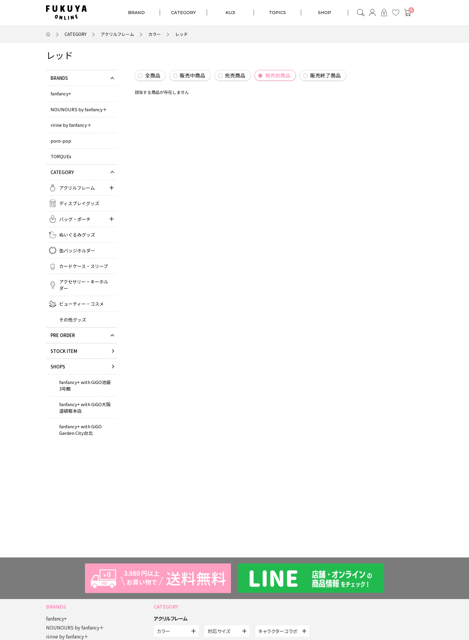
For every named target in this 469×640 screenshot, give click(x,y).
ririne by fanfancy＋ (71, 125)
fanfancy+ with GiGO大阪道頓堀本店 (85, 407)
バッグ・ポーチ (75, 219)
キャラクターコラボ (277, 631)
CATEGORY (183, 12)
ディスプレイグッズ (79, 203)
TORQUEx (61, 156)
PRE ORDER (63, 335)
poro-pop (61, 141)
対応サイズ (219, 631)
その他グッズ (72, 319)
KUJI (230, 12)
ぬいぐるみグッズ (77, 234)
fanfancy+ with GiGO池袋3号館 (85, 385)
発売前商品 (277, 75)
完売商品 (235, 75)
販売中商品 (192, 75)
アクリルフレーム (117, 34)
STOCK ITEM (64, 351)
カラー (154, 34)
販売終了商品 (325, 75)
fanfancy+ (61, 93)
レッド (181, 34)
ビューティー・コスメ (81, 304)
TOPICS (277, 12)
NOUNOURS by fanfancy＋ (79, 109)
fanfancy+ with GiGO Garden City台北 (80, 429)
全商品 (152, 75)
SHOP (324, 12)
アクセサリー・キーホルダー (83, 284)
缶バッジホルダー (77, 250)
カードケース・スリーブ (83, 266)
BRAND (136, 12)
